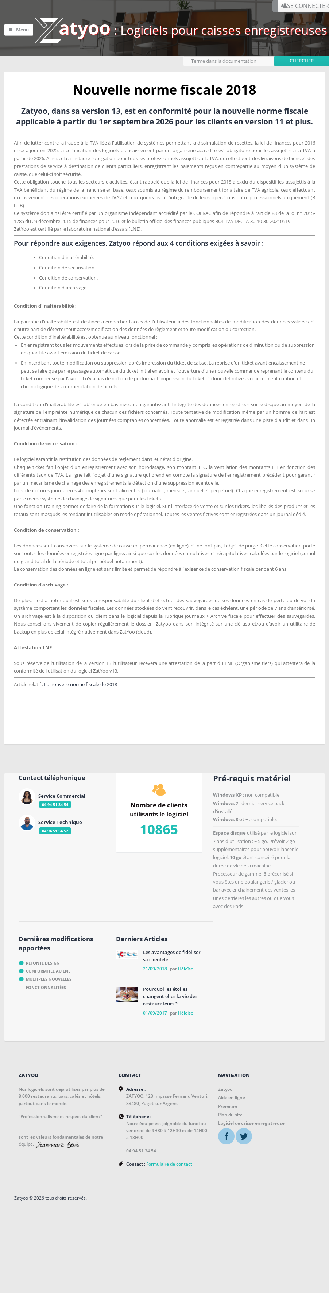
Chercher (302, 57)
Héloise (185, 1061)
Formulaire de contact (169, 1215)
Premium (227, 1155)
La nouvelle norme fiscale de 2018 (85, 727)
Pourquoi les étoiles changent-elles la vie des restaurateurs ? (170, 1045)
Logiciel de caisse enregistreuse (251, 1172)
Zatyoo (225, 1138)
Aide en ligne (231, 1146)
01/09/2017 (155, 1061)
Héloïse (185, 1018)
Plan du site (230, 1163)
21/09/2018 (155, 1018)
